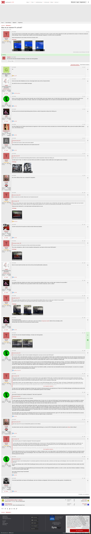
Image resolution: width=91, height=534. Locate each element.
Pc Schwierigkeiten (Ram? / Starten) (13, 500)
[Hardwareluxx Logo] (7, 2)
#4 (84, 96)
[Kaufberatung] (38, 2)
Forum (2, 22)
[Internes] (56, 2)
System (7, 93)
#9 (84, 175)
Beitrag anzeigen (11, 61)
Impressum (5, 516)
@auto (69, 427)
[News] (27, 2)
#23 (84, 456)
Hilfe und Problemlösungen (20, 501)
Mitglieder (14, 22)
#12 (84, 240)
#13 (84, 262)
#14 (84, 280)
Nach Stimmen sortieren (84, 64)
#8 (84, 153)
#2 (84, 67)
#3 (84, 78)
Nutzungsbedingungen (71, 532)
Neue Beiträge (8, 22)
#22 (84, 436)
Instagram (34, 525)
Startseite (86, 532)
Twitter (34, 523)
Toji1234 (3, 29)
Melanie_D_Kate (8, 501)
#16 (84, 317)
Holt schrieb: (15, 201)
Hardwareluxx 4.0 (4, 532)
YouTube (34, 520)
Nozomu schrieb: (16, 195)
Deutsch (11, 532)
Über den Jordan (8, 235)
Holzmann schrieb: (16, 243)
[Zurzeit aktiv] (6, 129)
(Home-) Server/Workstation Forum (19, 505)
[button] (30, 2)
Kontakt (4, 521)
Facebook (34, 517)
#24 (84, 478)
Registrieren (20, 22)
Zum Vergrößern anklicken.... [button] (48, 386)
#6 (84, 124)
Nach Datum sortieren (75, 64)
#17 (84, 332)
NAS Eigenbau (8, 503)
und (17, 93)
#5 (84, 109)
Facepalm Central (8, 189)
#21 (84, 419)
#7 (84, 138)
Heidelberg (9, 489)
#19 (84, 373)
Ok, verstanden (79, 530)
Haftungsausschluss (7, 518)
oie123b (6, 505)
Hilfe (83, 532)
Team (4, 522)
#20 (84, 392)
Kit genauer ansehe (45, 320)
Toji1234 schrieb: (16, 140)
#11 (84, 224)
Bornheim (9, 135)
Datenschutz (5, 517)
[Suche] (73, 2)
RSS (33, 528)
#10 (84, 192)
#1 (88, 31)
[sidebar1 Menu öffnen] (88, 2)
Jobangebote (5, 523)
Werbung (4, 524)
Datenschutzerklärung (71, 527)
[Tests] (32, 2)
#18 (84, 350)
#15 (84, 295)
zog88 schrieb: (15, 155)
